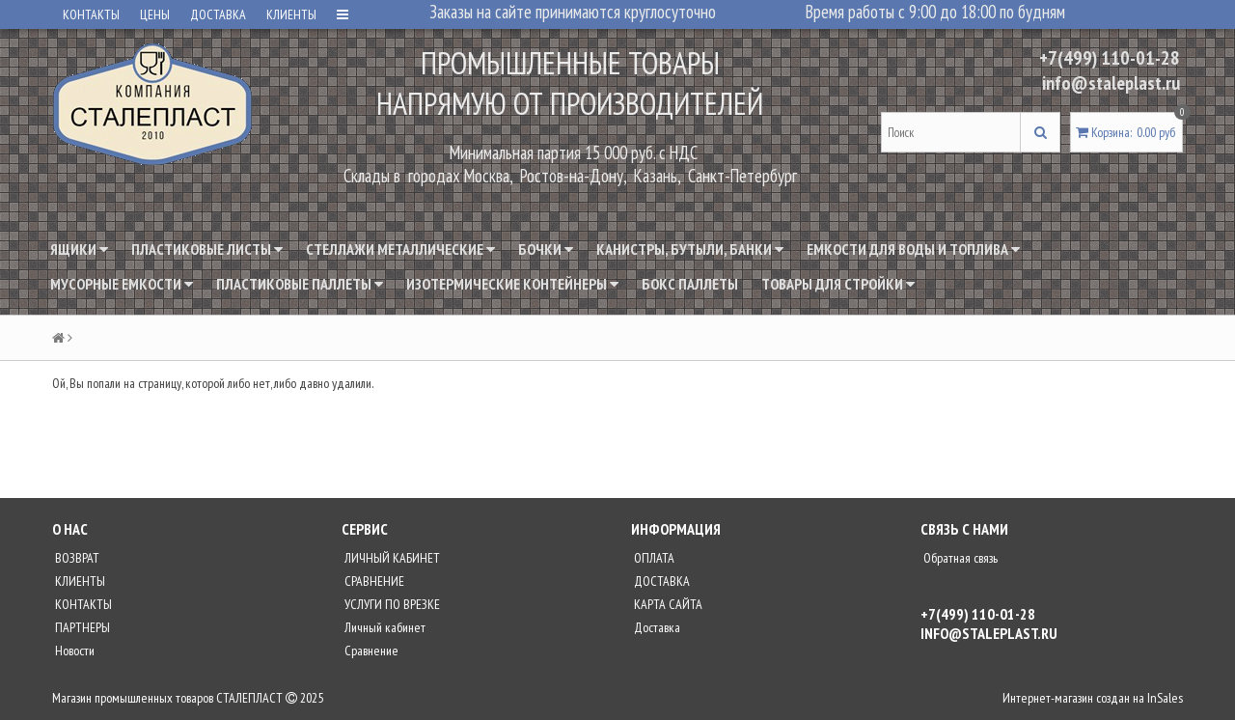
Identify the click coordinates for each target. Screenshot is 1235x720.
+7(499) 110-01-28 (1109, 57)
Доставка (655, 627)
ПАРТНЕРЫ (81, 627)
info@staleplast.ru (1111, 83)
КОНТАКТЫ (91, 14)
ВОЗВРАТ (75, 558)
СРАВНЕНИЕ (373, 581)
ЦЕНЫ (155, 14)
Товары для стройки (838, 283)
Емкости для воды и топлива (913, 249)
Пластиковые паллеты (299, 283)
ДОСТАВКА (218, 14)
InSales (1165, 697)
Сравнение (370, 650)
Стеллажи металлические (400, 249)
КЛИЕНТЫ (291, 14)
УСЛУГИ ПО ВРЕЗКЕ (391, 604)
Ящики (79, 249)
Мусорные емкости (121, 283)
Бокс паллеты (690, 283)
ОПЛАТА (652, 558)
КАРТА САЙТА (666, 604)
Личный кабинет (383, 627)
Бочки (545, 249)
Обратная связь (959, 558)
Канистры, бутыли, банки (689, 249)
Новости (73, 650)
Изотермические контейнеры (512, 283)
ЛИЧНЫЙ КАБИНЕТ (391, 558)
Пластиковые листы (207, 249)
